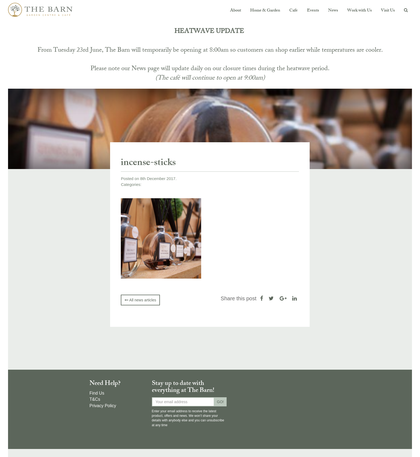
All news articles (140, 300)
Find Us (96, 393)
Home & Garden (265, 11)
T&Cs (94, 399)
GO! (220, 402)
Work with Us (359, 11)
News (333, 11)
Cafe (293, 11)
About (235, 11)
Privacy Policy (102, 405)
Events (313, 11)
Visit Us (388, 11)
